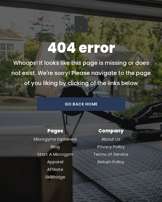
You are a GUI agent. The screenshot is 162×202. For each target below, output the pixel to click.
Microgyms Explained (55, 139)
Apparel (55, 162)
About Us (111, 139)
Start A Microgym (55, 154)
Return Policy (111, 162)
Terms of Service (110, 154)
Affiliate (55, 169)
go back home (81, 104)
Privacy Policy (111, 147)
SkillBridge (55, 177)
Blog (55, 147)
